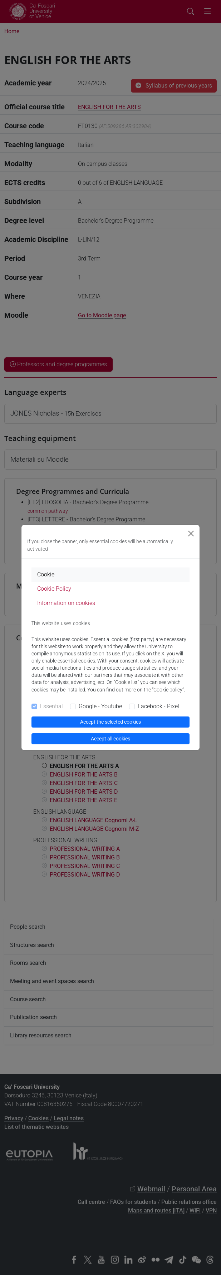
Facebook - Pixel (158, 706)
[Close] (191, 533)
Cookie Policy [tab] (54, 588)
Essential (51, 706)
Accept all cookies (110, 738)
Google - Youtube (100, 706)
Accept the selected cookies (110, 722)
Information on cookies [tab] (66, 603)
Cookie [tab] (45, 574)
